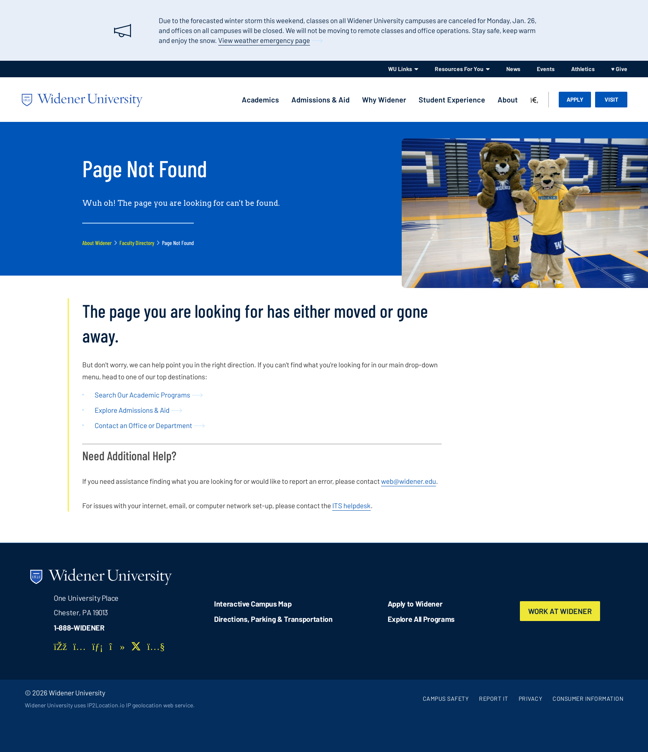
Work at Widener (560, 611)
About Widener (97, 242)
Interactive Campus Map (252, 603)
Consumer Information (588, 698)
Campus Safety (446, 698)
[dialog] (623, 727)
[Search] (534, 100)
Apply (575, 99)
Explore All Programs (421, 618)
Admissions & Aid (320, 99)
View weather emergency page (264, 40)
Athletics (583, 68)
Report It (493, 698)
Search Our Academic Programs (142, 394)
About (508, 99)
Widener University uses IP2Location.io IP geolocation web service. (110, 705)
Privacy (531, 698)
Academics (260, 99)
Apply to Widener (415, 603)
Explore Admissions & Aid (132, 410)
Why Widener (384, 99)
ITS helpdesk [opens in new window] (351, 505)
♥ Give (619, 68)
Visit (611, 99)
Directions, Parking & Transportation (273, 618)
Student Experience (452, 99)
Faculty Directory (136, 242)
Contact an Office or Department (143, 425)
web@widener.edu (408, 481)
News (513, 68)
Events (546, 68)
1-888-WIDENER (79, 627)
